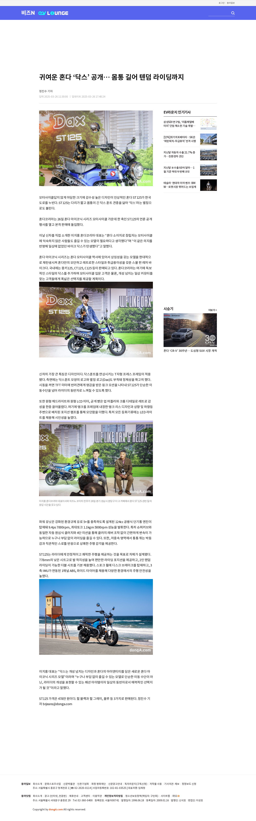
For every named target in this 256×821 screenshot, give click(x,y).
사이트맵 (165, 796)
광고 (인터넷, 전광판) (56, 796)
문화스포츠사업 (53, 784)
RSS (175, 796)
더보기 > (213, 310)
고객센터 (85, 796)
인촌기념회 (83, 784)
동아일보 (231, 3)
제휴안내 (73, 796)
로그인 (222, 3)
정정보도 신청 (189, 784)
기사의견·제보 (171, 784)
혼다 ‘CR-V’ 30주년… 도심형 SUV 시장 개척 (190, 350)
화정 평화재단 (98, 784)
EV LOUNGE (53, 12)
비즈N (28, 12)
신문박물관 (69, 784)
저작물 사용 (156, 784)
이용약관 (97, 796)
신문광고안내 (115, 784)
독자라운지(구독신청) (136, 784)
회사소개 (37, 784)
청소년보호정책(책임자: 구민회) (141, 796)
